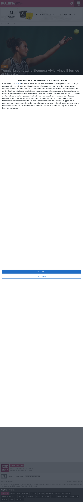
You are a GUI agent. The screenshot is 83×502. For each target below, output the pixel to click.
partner (18, 84)
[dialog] (41, 251)
